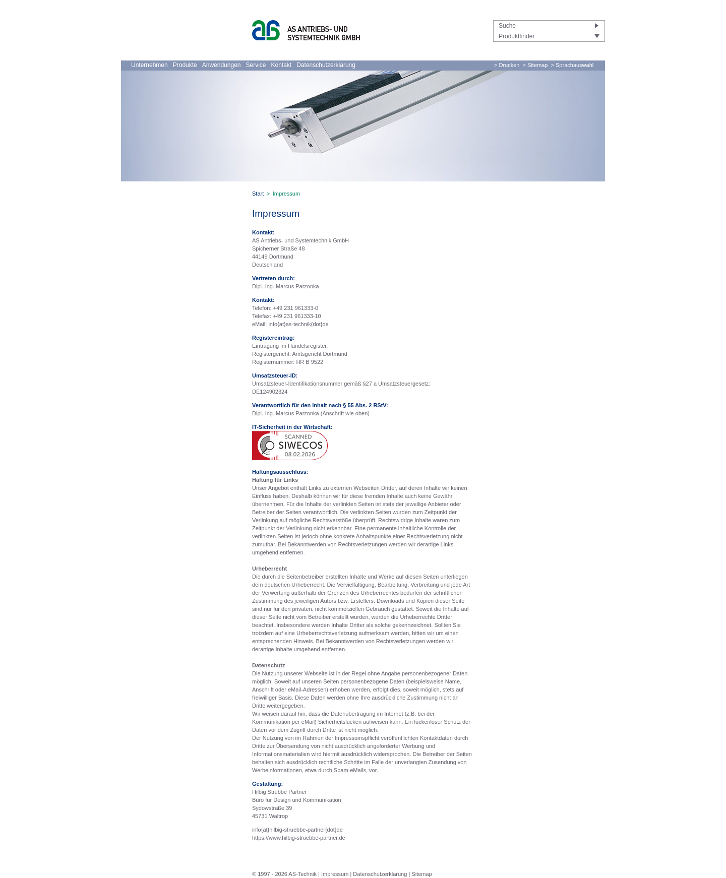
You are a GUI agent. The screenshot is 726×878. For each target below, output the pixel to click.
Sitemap (421, 874)
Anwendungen (221, 65)
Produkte (185, 65)
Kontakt (281, 65)
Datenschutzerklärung (325, 65)
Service (256, 65)
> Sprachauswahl (572, 65)
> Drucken (506, 65)
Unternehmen (149, 65)
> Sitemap (535, 65)
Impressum (334, 874)
